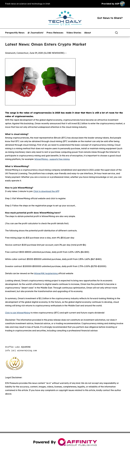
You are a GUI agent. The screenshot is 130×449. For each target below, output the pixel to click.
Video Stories (73, 32)
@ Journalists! (35, 32)
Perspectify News (15, 32)
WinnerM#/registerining (46, 273)
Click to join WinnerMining (17, 312)
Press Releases (54, 32)
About (87, 32)
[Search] (116, 33)
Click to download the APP (46, 191)
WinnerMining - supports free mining (52, 159)
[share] (123, 32)
